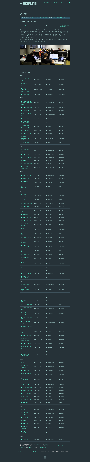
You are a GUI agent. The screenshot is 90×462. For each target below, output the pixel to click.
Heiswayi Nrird (32, 451)
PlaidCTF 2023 (26, 133)
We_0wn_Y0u (43, 445)
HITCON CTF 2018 (26, 387)
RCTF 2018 (24, 396)
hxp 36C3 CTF (25, 284)
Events (53, 2)
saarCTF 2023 (25, 110)
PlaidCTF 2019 (26, 343)
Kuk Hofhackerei (42, 447)
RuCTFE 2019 (25, 297)
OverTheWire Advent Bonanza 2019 (25, 289)
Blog (57, 2)
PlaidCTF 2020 (26, 237)
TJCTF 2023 (25, 130)
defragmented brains (62, 445)
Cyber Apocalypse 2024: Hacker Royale (26, 90)
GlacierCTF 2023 (26, 107)
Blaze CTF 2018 (26, 399)
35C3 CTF (24, 362)
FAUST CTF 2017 (26, 423)
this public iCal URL (59, 17)
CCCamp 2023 (25, 118)
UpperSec (47, 444)
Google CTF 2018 (26, 390)
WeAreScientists (51, 445)
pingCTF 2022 (25, 154)
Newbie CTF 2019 (26, 304)
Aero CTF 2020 (26, 273)
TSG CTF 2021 (25, 178)
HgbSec (37, 444)
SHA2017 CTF (25, 420)
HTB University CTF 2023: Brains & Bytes (26, 103)
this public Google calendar (40, 17)
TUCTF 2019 (25, 294)
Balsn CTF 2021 (26, 175)
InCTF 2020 (25, 206)
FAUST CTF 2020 (26, 217)
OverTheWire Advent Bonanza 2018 (25, 380)
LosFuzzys (22, 447)
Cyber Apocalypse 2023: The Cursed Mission (26, 138)
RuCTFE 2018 (25, 384)
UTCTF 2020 (25, 267)
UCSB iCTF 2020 (26, 270)
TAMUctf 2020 (25, 254)
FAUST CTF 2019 (26, 335)
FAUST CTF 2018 (26, 393)
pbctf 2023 (25, 142)
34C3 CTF (24, 409)
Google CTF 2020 (26, 203)
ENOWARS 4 (24, 214)
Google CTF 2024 (26, 26)
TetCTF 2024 (25, 94)
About (62, 2)
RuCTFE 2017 (25, 417)
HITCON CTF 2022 (26, 157)
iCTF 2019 (24, 351)
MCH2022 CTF (25, 160)
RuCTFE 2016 (25, 439)
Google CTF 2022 (26, 163)
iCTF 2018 (24, 402)
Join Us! (46, 2)
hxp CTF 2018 (25, 370)
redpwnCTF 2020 (26, 220)
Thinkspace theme (22, 451)
